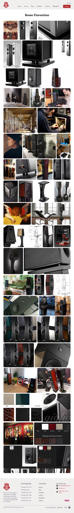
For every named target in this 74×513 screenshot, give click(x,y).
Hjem (19, 6)
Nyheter (47, 6)
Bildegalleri (56, 6)
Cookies (65, 507)
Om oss (26, 6)
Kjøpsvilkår (59, 507)
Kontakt (41, 500)
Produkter (39, 6)
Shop (32, 6)
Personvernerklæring (51, 507)
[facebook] (69, 507)
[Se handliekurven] (67, 3)
